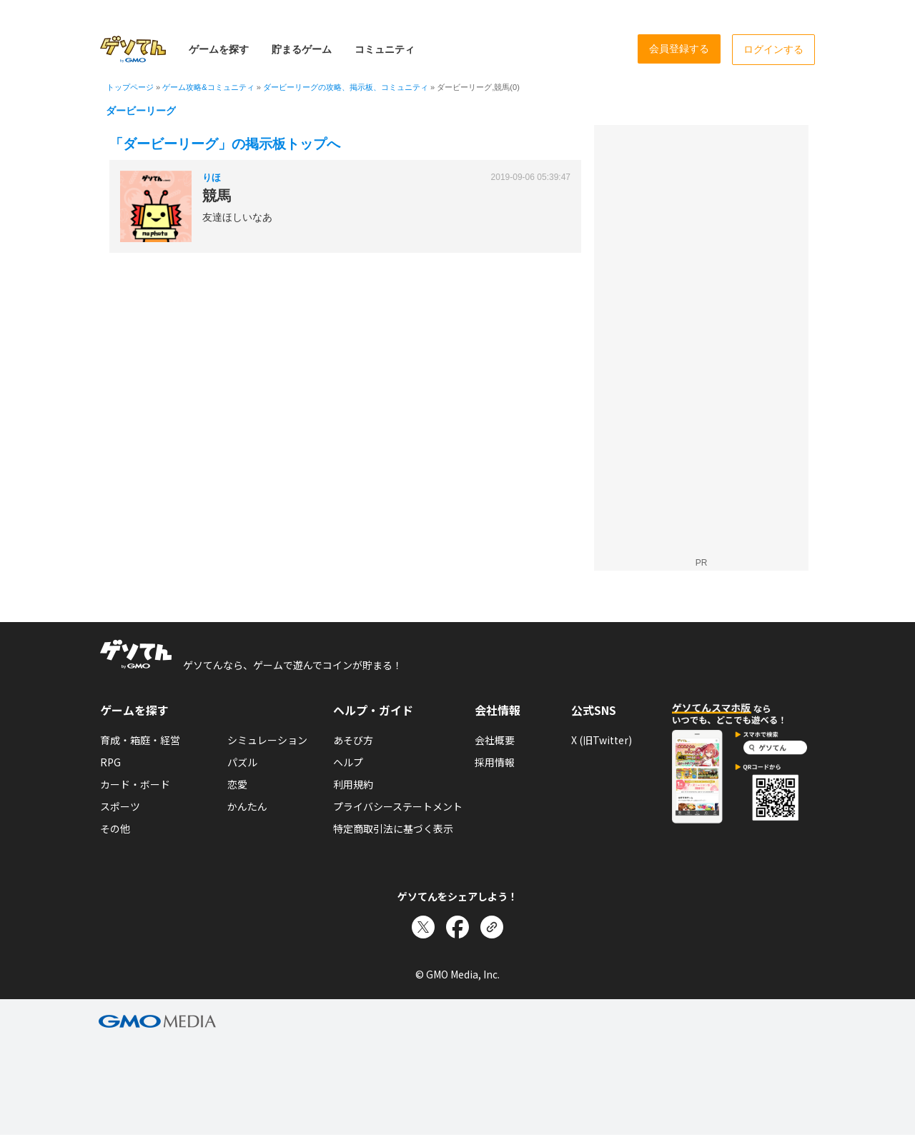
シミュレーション (267, 740)
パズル (242, 762)
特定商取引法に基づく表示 (393, 828)
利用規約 (353, 784)
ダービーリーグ (141, 110)
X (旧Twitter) (601, 740)
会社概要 (495, 740)
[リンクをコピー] (491, 927)
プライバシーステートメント (398, 806)
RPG (110, 762)
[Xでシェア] (423, 927)
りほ (211, 177)
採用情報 (495, 762)
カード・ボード (135, 784)
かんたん (247, 806)
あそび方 (353, 740)
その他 (115, 828)
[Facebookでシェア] (457, 927)
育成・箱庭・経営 (140, 740)
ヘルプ (348, 762)
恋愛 (237, 784)
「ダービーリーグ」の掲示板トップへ (224, 143)
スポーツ (120, 806)
